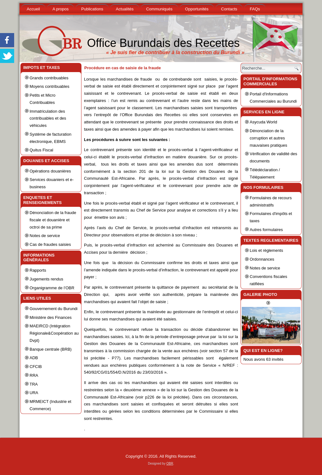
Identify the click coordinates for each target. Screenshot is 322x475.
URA (34, 392)
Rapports (38, 270)
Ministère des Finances (51, 317)
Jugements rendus (46, 279)
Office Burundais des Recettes (163, 43)
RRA (34, 375)
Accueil (33, 9)
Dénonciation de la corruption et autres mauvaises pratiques (268, 138)
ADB (34, 357)
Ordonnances (262, 259)
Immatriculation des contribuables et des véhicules (48, 118)
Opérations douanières (50, 171)
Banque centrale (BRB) (51, 349)
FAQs (255, 9)
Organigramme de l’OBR (52, 288)
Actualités (124, 9)
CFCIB (36, 366)
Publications (92, 9)
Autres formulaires (266, 229)
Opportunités (196, 9)
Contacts (229, 9)
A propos (61, 9)
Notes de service (45, 235)
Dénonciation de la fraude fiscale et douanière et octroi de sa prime (53, 219)
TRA (34, 384)
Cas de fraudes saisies (50, 244)
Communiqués (159, 9)
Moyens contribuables (49, 86)
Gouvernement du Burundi (53, 308)
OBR (169, 463)
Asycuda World (263, 122)
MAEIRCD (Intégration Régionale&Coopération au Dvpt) (54, 333)
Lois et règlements (266, 250)
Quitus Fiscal (41, 150)
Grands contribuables (49, 78)
